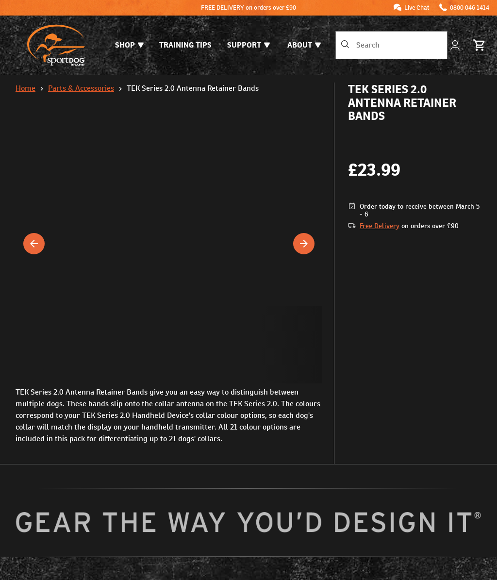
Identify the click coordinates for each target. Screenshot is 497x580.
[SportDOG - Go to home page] (56, 45)
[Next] (304, 243)
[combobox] (391, 45)
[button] (169, 344)
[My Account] (456, 45)
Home (25, 88)
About (304, 45)
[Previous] (34, 243)
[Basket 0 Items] (479, 45)
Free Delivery (379, 225)
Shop (129, 45)
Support (248, 45)
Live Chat (417, 7)
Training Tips (185, 45)
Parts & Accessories (81, 88)
